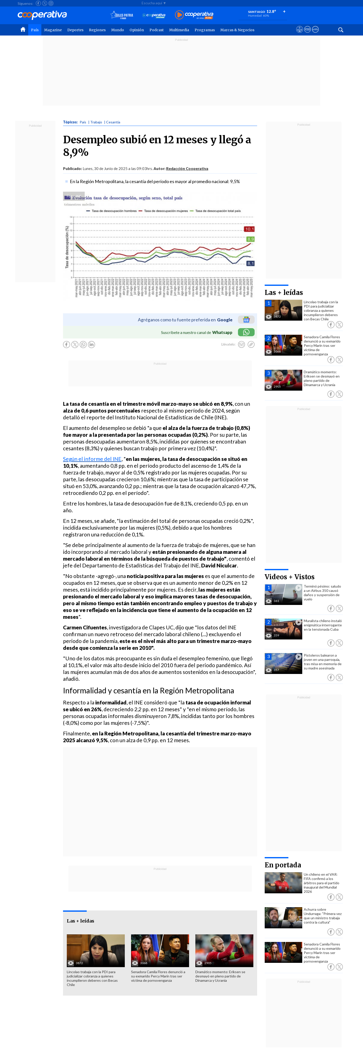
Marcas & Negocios (237, 30)
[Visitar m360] (307, 34)
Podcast (156, 30)
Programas (205, 30)
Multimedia (179, 30)
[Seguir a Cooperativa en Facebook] (38, 3)
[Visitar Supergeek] (315, 34)
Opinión (137, 30)
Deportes (75, 30)
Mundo (117, 30)
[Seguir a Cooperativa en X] (44, 3)
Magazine (53, 30)
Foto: (71, 196)
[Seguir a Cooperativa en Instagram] (50, 3)
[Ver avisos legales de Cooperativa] (299, 34)
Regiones (97, 30)
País (35, 30)
